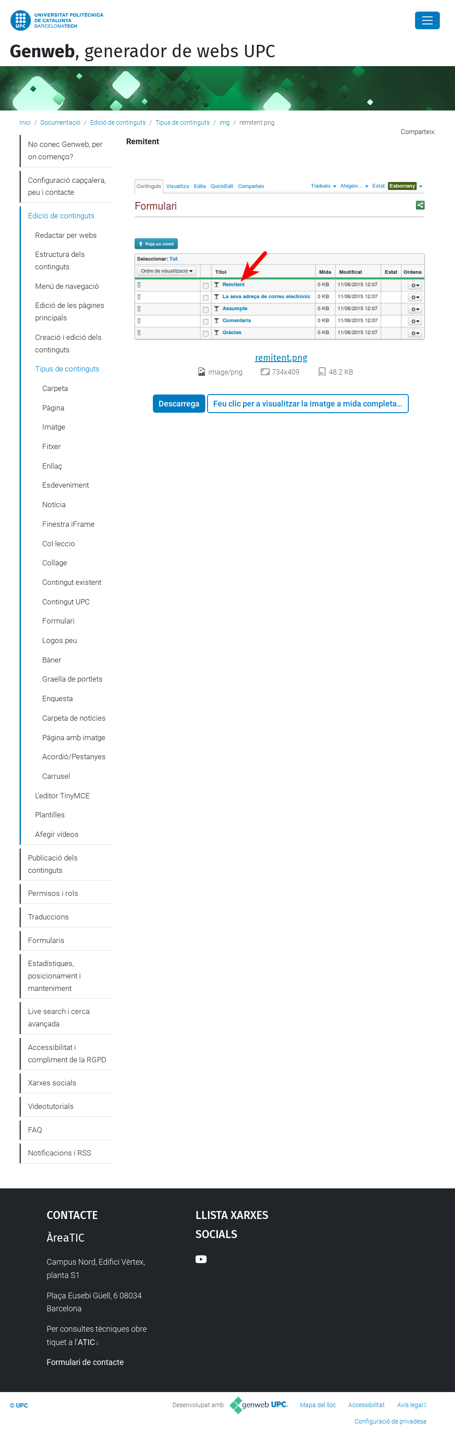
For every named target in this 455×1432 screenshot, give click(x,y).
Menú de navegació (67, 286)
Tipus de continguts (183, 122)
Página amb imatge (73, 737)
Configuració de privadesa (391, 1421)
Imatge (53, 426)
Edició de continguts (118, 122)
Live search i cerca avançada (59, 1017)
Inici (25, 122)
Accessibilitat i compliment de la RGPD (67, 1053)
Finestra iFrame (68, 524)
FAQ (35, 1129)
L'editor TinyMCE (62, 795)
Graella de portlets (72, 679)
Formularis (46, 940)
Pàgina (53, 407)
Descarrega (179, 403)
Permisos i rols (53, 893)
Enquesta (57, 698)
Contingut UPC (66, 601)
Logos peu (59, 640)
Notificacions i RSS (59, 1152)
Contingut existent (71, 582)
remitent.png (281, 357)
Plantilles (50, 814)
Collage (54, 562)
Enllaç (52, 466)
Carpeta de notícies (74, 718)
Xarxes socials (52, 1082)
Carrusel (56, 776)
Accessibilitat (366, 1404)
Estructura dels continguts (60, 260)
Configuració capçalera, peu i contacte (67, 186)
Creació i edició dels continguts (68, 343)
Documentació (60, 122)
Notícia (54, 504)
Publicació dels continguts (53, 864)
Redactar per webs (66, 235)
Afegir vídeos (57, 834)
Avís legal (410, 1404)
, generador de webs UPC (142, 51)
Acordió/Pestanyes (74, 756)
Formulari (58, 620)
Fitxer (51, 446)
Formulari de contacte (85, 1362)
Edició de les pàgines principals (69, 311)
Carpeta (55, 388)
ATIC (86, 1342)
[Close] (427, 20)
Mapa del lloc (318, 1404)
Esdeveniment (65, 485)
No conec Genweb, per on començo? (65, 150)
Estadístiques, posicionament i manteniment (54, 975)
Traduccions (48, 916)
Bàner (51, 659)
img (225, 122)
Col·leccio (58, 543)
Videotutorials (51, 1106)
